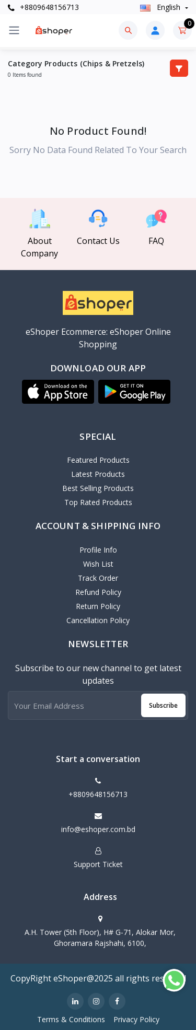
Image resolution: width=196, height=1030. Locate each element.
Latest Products (98, 474)
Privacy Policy (136, 1019)
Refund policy (98, 592)
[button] (58, 392)
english (161, 7)
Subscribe (163, 705)
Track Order (98, 578)
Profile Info (98, 550)
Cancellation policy (98, 620)
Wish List (98, 564)
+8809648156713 (43, 7)
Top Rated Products (98, 502)
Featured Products (98, 460)
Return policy (98, 606)
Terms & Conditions (71, 1019)
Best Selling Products (98, 488)
